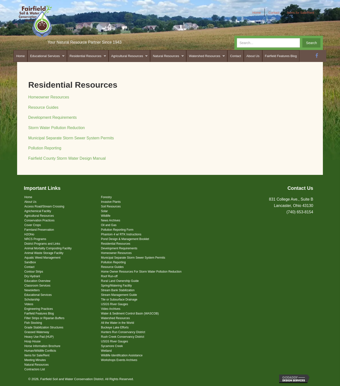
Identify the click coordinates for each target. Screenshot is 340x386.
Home (28, 197)
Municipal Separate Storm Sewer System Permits (71, 138)
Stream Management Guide (119, 295)
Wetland (106, 350)
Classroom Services (37, 285)
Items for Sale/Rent (37, 355)
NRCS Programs (35, 239)
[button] (311, 43)
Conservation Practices (39, 220)
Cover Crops (32, 225)
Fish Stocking (33, 323)
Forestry (106, 197)
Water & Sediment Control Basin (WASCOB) (130, 313)
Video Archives (110, 309)
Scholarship (32, 299)
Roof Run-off (109, 276)
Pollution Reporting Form (117, 229)
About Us (30, 202)
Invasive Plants (111, 202)
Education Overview (37, 281)
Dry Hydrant (32, 276)
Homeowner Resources (48, 97)
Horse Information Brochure (42, 346)
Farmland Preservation (39, 229)
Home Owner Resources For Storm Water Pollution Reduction (141, 271)
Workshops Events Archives (119, 360)
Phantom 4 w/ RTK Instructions (121, 234)
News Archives (110, 220)
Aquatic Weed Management (42, 257)
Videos (28, 304)
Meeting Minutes (35, 360)
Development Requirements (52, 117)
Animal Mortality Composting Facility (48, 248)
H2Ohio (29, 234)
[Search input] (268, 43)
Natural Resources (36, 364)
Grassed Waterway (36, 332)
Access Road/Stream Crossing (44, 206)
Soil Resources (111, 206)
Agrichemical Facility (37, 211)
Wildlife (105, 215)
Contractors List (34, 369)
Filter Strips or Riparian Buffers (44, 318)
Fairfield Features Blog (39, 313)
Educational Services (38, 295)
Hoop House (32, 341)
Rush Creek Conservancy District (122, 336)
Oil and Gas (108, 225)
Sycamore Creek (112, 346)
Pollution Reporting (44, 148)
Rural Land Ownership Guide (120, 281)
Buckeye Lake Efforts (115, 327)
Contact (29, 267)
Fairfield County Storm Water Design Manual (67, 158)
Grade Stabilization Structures (43, 327)
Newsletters (32, 290)
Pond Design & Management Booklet (125, 239)
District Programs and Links (42, 243)
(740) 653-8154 (299, 212)
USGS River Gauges (114, 304)
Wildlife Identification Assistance (122, 355)
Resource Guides (43, 107)
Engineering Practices (38, 309)
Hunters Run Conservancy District (123, 332)
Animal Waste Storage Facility (44, 253)
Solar (104, 211)
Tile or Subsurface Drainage (119, 299)
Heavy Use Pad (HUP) (39, 336)
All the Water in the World (117, 323)
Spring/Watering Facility (116, 285)
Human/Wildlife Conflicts (40, 350)
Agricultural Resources (39, 215)
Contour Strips (33, 271)
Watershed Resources (115, 318)
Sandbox (30, 262)
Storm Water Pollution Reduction (56, 128)
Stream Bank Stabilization (117, 290)
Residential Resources (115, 243)
